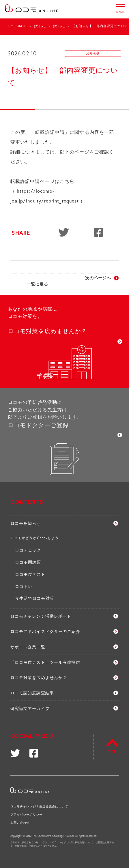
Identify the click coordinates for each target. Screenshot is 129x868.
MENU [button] (120, 6)
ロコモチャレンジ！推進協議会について (39, 806)
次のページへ (98, 277)
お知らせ (40, 26)
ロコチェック (28, 550)
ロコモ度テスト (30, 574)
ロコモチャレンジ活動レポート (41, 616)
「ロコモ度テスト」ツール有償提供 (45, 662)
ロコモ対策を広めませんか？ (38, 677)
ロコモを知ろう (25, 523)
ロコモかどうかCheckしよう (34, 538)
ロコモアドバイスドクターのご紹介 (45, 631)
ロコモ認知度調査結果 (32, 692)
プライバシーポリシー (26, 814)
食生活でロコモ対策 (34, 598)
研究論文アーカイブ (30, 708)
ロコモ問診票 (28, 562)
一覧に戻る (37, 284)
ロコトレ (23, 586)
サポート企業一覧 (27, 647)
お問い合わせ (20, 822)
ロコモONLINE (17, 26)
